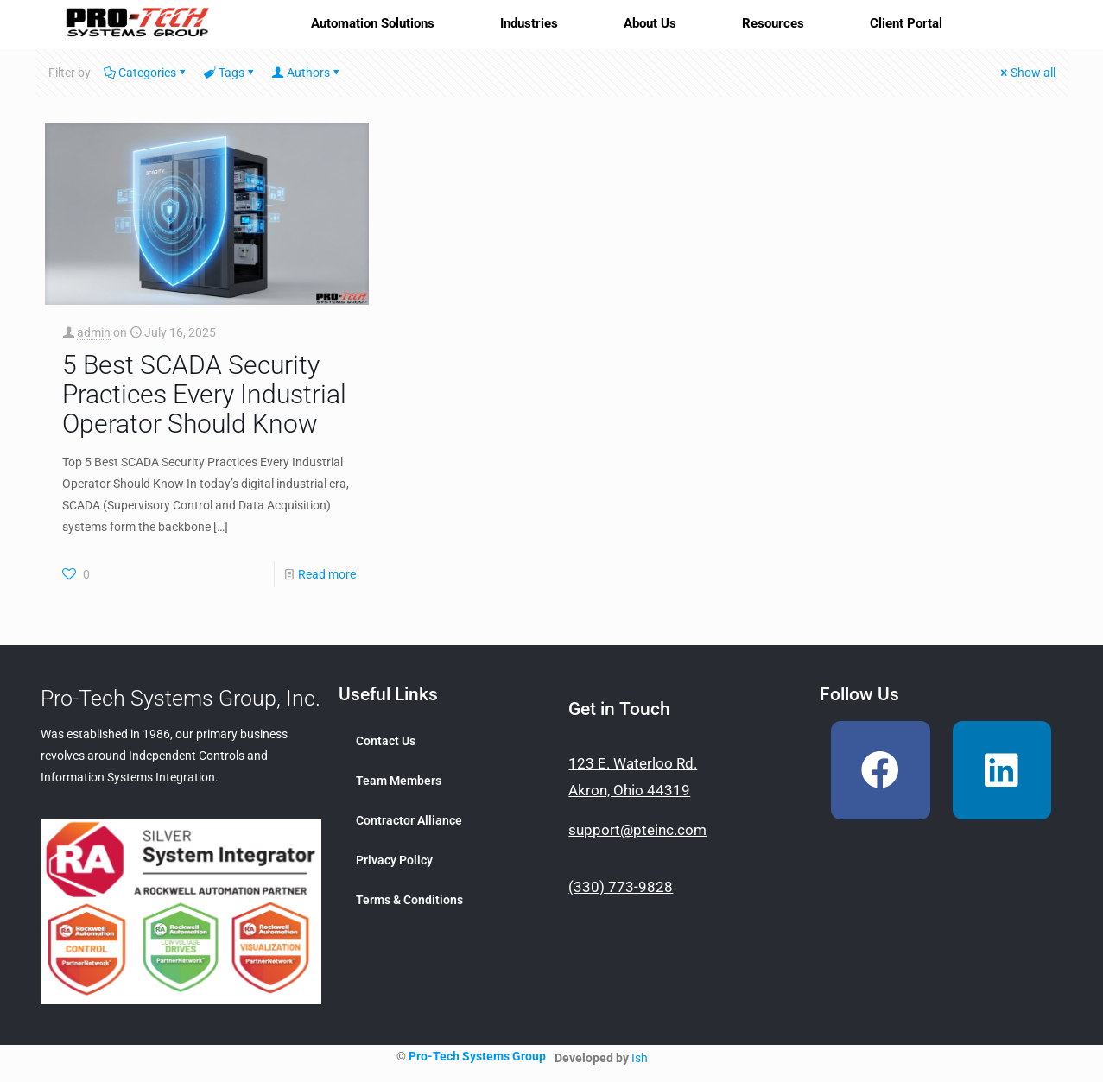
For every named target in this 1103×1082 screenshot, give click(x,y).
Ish (639, 1058)
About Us (650, 23)
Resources (773, 23)
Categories (146, 72)
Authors (307, 72)
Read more (327, 574)
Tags (230, 72)
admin (94, 332)
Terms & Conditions (409, 900)
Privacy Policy (394, 860)
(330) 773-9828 (620, 886)
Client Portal (906, 23)
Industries (529, 23)
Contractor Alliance (409, 820)
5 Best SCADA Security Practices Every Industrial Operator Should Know (204, 394)
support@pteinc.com (637, 829)
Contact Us (385, 741)
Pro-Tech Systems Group (477, 1056)
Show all (1026, 72)
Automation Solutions (372, 23)
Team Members (398, 781)
